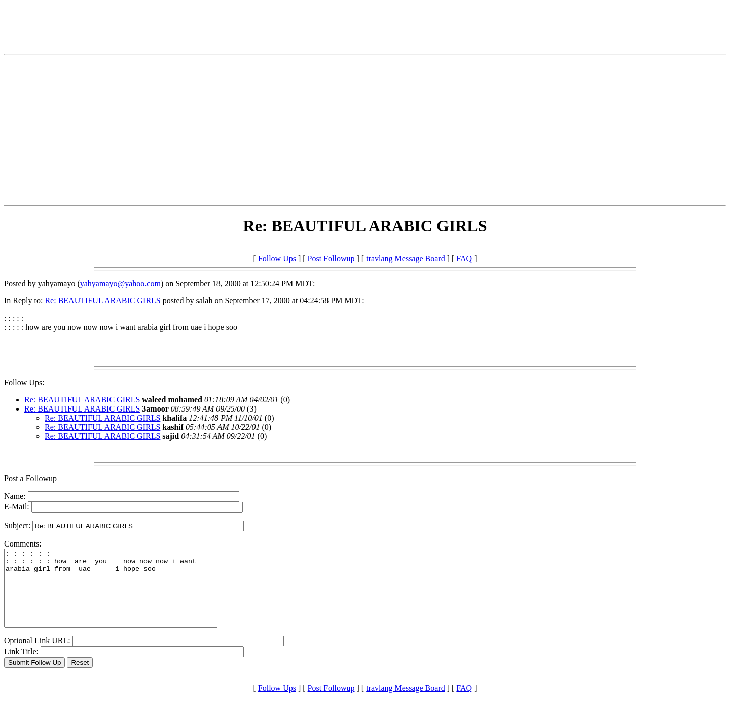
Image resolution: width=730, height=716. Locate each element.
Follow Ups (277, 258)
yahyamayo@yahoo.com (120, 283)
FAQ (464, 258)
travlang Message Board (405, 258)
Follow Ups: (24, 382)
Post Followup (331, 258)
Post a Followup (30, 478)
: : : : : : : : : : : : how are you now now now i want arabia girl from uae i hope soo (123, 596)
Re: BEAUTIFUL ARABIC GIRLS (102, 300)
